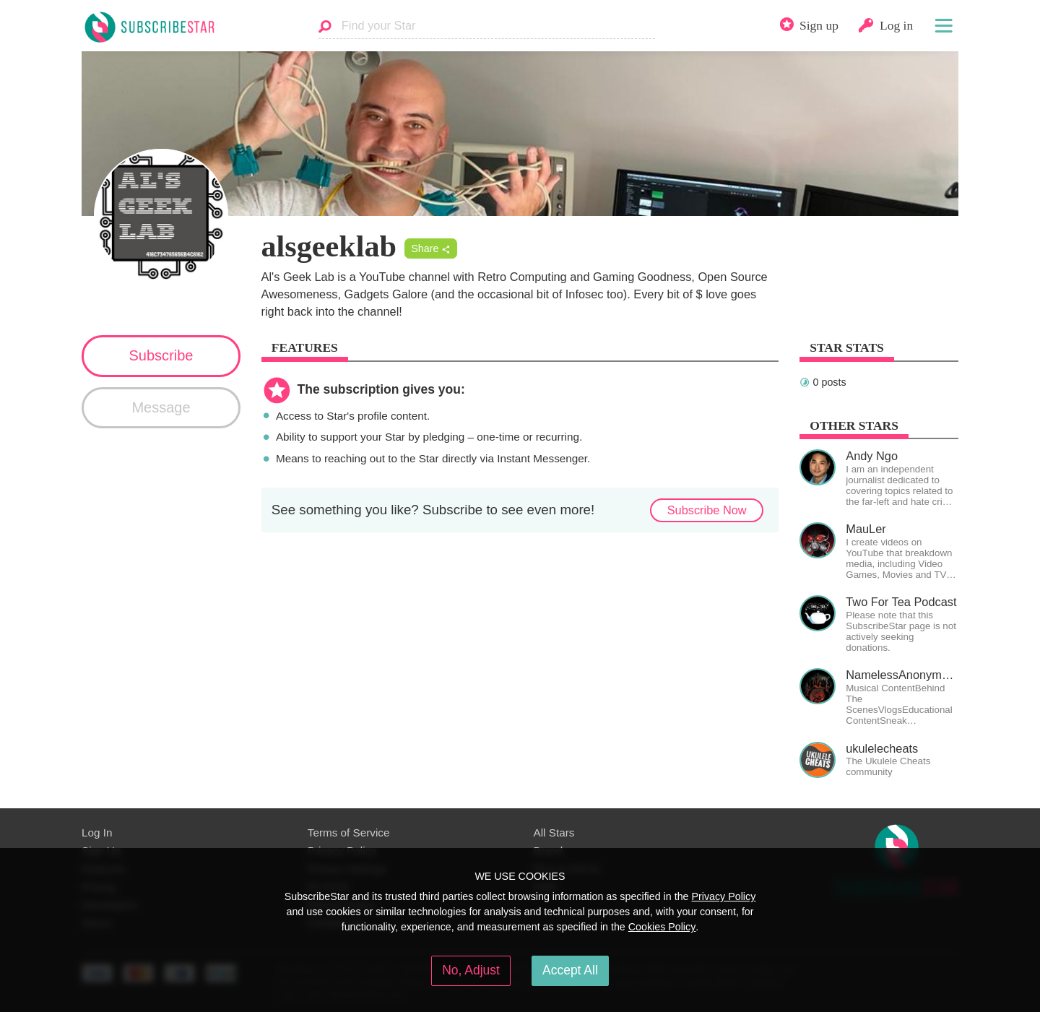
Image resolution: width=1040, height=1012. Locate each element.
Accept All (570, 970)
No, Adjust (471, 970)
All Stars (554, 832)
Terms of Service (349, 832)
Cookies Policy (662, 927)
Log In (97, 832)
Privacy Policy (723, 896)
